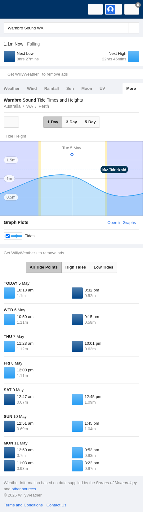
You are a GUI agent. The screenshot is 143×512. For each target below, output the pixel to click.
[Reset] (122, 27)
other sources (23, 489)
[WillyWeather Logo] (14, 9)
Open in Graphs (121, 222)
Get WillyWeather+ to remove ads (37, 74)
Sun (70, 88)
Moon (86, 88)
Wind (32, 88)
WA (29, 106)
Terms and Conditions (23, 505)
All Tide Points (44, 267)
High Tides (75, 267)
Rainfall (51, 88)
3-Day (71, 122)
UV (102, 88)
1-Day (52, 122)
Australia (12, 106)
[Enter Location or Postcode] (71, 27)
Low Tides (103, 267)
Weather (12, 88)
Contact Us (56, 505)
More (131, 88)
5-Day (90, 122)
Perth (44, 106)
